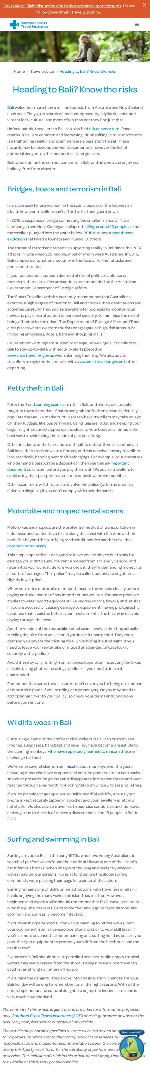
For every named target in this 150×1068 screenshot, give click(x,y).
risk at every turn (104, 128)
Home (19, 71)
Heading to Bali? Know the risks (87, 71)
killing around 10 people (106, 226)
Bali (11, 107)
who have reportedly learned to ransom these (89, 751)
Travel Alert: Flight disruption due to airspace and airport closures (62, 6)
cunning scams (49, 404)
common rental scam (26, 546)
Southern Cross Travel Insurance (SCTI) (47, 1015)
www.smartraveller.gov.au (30, 355)
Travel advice (42, 71)
